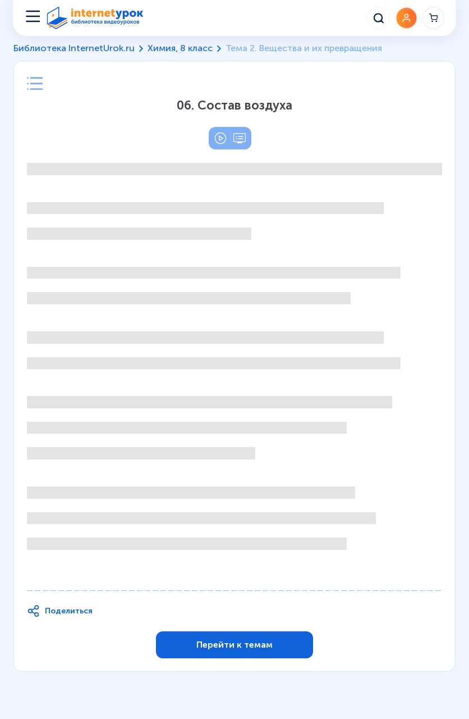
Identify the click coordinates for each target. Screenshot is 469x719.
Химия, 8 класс (180, 48)
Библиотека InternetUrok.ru (74, 48)
